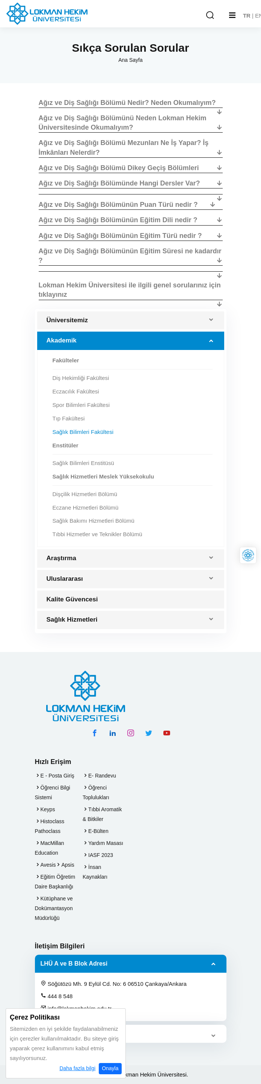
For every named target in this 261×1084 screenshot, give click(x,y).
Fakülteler (66, 360)
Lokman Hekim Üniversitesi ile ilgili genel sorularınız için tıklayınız (130, 289)
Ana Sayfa (130, 60)
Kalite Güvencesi (72, 599)
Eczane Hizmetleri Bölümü (86, 507)
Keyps (48, 809)
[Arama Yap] (210, 15)
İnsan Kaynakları (95, 872)
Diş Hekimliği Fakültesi (81, 378)
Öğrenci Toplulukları (96, 792)
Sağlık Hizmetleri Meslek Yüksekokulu (103, 476)
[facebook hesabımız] (94, 733)
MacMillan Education (49, 848)
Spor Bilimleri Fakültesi (81, 405)
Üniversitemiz (67, 320)
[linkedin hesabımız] (112, 733)
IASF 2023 (100, 855)
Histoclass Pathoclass (50, 826)
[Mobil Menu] (232, 15)
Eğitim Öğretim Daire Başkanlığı (55, 882)
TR (246, 15)
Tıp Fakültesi (69, 418)
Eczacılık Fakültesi (76, 391)
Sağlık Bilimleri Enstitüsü (83, 463)
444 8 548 (57, 996)
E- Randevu (102, 776)
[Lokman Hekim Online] (248, 555)
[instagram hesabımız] (130, 733)
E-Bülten (98, 831)
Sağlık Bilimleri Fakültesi (83, 432)
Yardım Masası (105, 843)
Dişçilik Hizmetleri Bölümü (85, 494)
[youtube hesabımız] (166, 733)
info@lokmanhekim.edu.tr (76, 1008)
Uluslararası (65, 578)
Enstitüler (65, 445)
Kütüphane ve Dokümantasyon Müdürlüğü (54, 908)
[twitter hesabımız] (148, 733)
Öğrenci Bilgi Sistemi (52, 792)
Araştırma (61, 558)
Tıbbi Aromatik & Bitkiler (102, 814)
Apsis (67, 865)
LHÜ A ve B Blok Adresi (74, 963)
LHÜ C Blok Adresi (67, 1033)
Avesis (48, 865)
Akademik (62, 340)
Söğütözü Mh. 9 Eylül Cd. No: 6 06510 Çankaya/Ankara (114, 983)
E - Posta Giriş (57, 776)
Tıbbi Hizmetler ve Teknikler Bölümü (97, 534)
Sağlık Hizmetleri (72, 619)
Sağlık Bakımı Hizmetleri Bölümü (93, 520)
